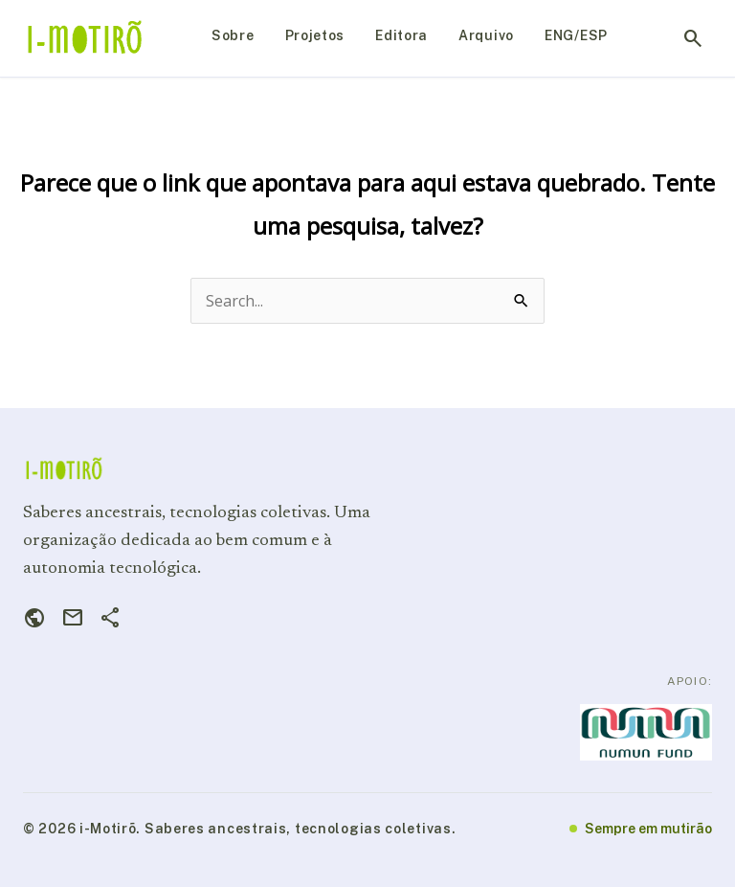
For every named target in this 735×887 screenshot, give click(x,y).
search (692, 38)
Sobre (233, 35)
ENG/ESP (576, 35)
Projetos (315, 35)
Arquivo (486, 35)
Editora (401, 35)
